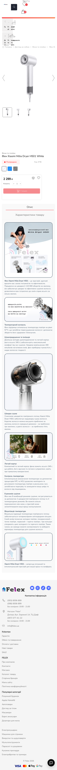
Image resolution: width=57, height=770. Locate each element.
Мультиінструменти (11, 742)
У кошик (21, 191)
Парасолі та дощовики (12, 746)
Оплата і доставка (10, 644)
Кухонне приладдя (10, 750)
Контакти (6, 666)
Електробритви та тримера (14, 754)
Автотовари (7, 704)
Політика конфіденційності (14, 686)
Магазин (6, 670)
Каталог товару (9, 674)
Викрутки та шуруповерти (14, 738)
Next (53, 78)
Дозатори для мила (11, 720)
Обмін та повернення (11, 640)
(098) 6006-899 (14, 603)
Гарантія (5, 636)
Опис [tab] (30, 207)
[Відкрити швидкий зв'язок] (51, 762)
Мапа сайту (7, 682)
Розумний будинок (10, 696)
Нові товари (7, 648)
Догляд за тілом (9, 708)
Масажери (6, 712)
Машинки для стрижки (12, 734)
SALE (4, 652)
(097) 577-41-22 (14, 618)
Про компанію (8, 662)
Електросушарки (9, 730)
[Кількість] (17, 184)
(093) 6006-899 (14, 600)
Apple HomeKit (8, 700)
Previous (3, 78)
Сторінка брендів (10, 678)
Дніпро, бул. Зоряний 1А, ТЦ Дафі (23, 614)
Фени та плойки (8, 153)
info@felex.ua (13, 626)
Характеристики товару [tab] (29, 215)
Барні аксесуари (9, 716)
